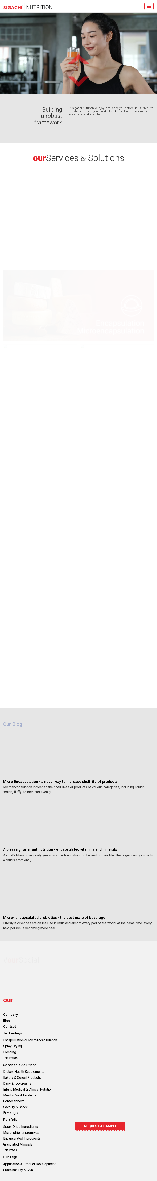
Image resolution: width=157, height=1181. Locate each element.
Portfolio (10, 1120)
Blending (9, 1052)
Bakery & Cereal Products (22, 1078)
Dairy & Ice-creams (17, 1083)
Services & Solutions (19, 1065)
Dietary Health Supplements (23, 1072)
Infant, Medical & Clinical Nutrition (27, 1089)
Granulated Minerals (17, 1144)
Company (10, 1015)
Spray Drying (12, 1046)
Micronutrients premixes (21, 1133)
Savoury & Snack (15, 1107)
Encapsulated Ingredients (22, 1139)
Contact (9, 1027)
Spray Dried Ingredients (20, 1127)
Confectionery (13, 1101)
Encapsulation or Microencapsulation (30, 1040)
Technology (12, 1033)
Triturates (10, 1150)
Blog (6, 1021)
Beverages (11, 1113)
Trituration (10, 1058)
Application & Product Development (29, 1164)
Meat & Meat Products (19, 1095)
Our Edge (10, 1157)
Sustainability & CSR (18, 1170)
